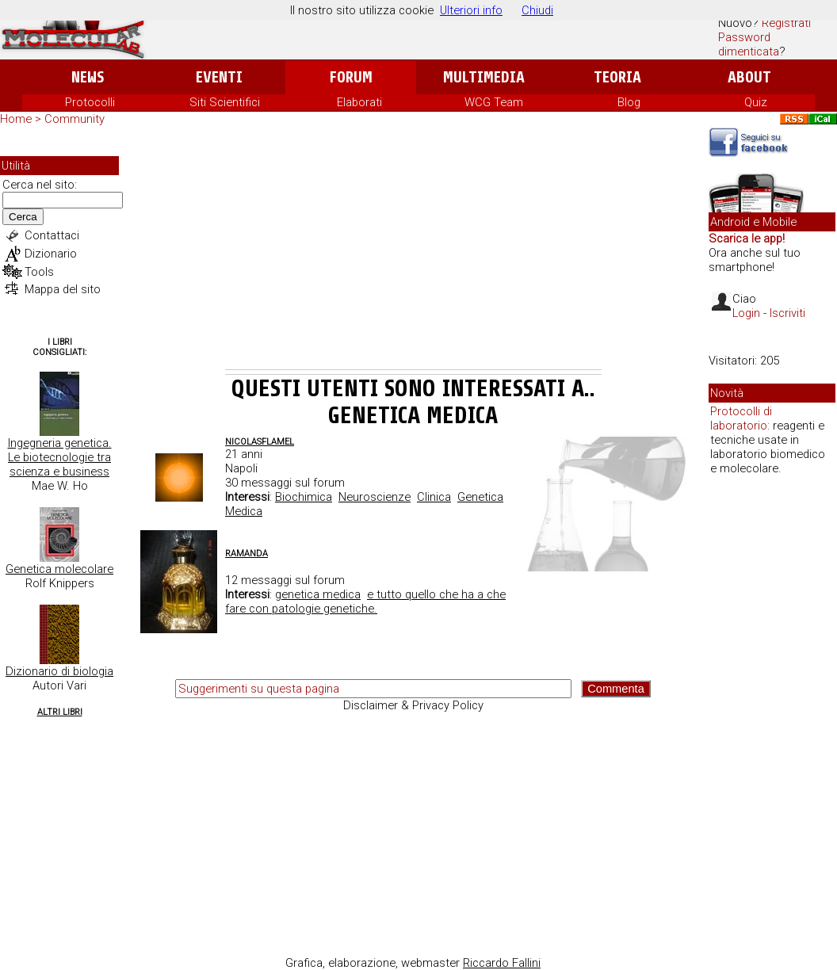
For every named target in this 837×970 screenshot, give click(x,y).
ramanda (246, 553)
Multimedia (484, 77)
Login (746, 313)
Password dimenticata (748, 44)
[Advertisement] (413, 250)
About (749, 77)
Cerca (23, 217)
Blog (628, 102)
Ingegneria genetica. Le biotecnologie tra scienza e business (60, 457)
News (87, 77)
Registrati (786, 23)
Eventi (219, 77)
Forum (351, 77)
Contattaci (52, 235)
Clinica (434, 497)
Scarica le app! (747, 238)
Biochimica (303, 497)
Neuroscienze (374, 497)
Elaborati (359, 102)
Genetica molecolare (59, 569)
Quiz (755, 102)
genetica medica (318, 594)
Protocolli (90, 102)
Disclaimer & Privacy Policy (413, 705)
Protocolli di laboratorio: (741, 418)
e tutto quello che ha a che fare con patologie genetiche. (365, 601)
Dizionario (51, 253)
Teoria (617, 77)
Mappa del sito (63, 289)
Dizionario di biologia (59, 671)
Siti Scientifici (224, 102)
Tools (39, 272)
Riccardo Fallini (502, 963)
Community (74, 119)
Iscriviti (787, 313)
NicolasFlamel (259, 442)
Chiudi (537, 10)
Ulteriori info (471, 10)
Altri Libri (59, 712)
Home (16, 119)
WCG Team (493, 102)
